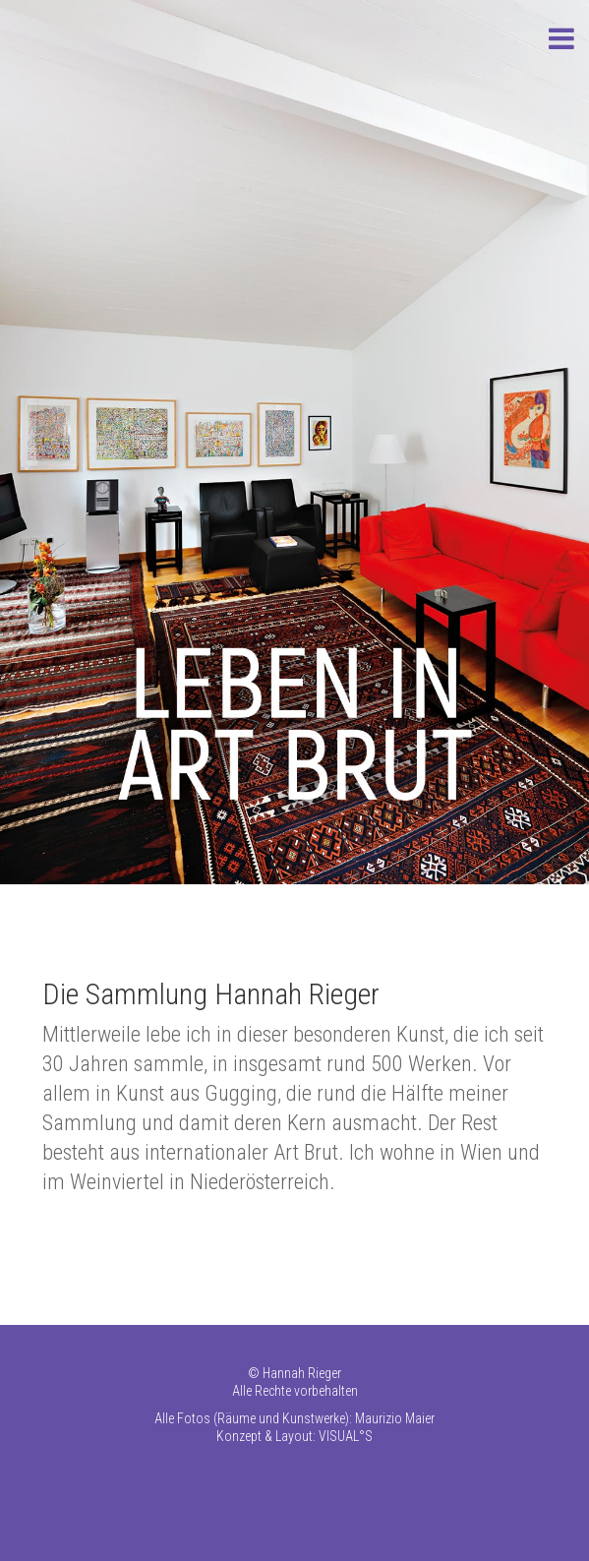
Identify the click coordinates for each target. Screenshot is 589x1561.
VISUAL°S (346, 1436)
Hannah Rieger (302, 1373)
